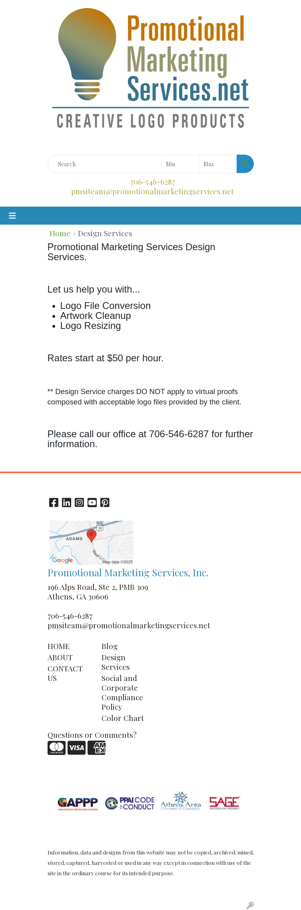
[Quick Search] (105, 164)
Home (60, 233)
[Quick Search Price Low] (180, 164)
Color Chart (123, 718)
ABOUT (60, 657)
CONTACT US (65, 673)
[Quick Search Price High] (218, 164)
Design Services (116, 662)
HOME (59, 646)
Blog (110, 646)
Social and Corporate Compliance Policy (122, 692)
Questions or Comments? (92, 735)
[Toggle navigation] (12, 215)
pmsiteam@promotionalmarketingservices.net (152, 191)
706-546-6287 (152, 182)
